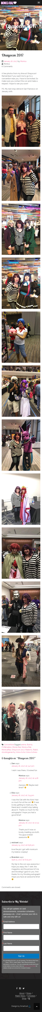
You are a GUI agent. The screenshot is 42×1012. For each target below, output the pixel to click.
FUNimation (7, 747)
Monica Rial (26, 747)
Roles (28, 993)
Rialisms (28, 750)
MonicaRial (6, 750)
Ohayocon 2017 (18, 750)
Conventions (9, 745)
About (21, 993)
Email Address (9, 922)
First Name (7, 933)
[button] (29, 998)
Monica (23, 61)
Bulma (29, 745)
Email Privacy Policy (29, 966)
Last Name (7, 943)
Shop (24, 998)
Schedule (31, 996)
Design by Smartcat (21, 1006)
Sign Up (21, 956)
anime (23, 745)
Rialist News (20, 996)
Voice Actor (20, 752)
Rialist (35, 750)
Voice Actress (31, 752)
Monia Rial (16, 747)
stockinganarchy (8, 752)
